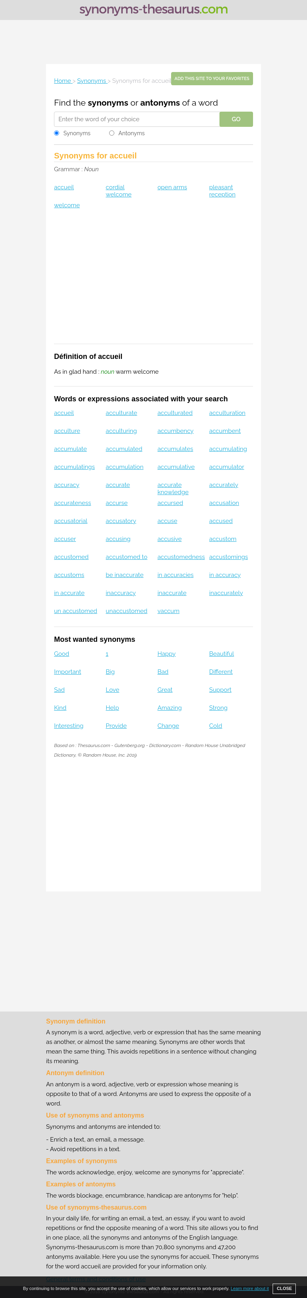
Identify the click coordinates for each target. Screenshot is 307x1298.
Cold (215, 725)
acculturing (121, 431)
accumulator (226, 467)
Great (165, 689)
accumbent (225, 431)
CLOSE (284, 1288)
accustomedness (181, 557)
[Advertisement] (153, 42)
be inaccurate (125, 575)
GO (236, 119)
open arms (172, 187)
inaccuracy (121, 593)
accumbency (175, 431)
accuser (65, 539)
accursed (170, 503)
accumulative (176, 467)
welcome (67, 205)
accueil (64, 187)
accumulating (228, 449)
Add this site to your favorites (212, 78)
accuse (167, 521)
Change (168, 725)
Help (112, 707)
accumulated (124, 449)
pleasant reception (222, 191)
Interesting (68, 725)
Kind (60, 707)
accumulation (125, 467)
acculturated (175, 413)
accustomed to (127, 557)
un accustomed (75, 611)
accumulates (175, 449)
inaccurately (226, 593)
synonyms (108, 103)
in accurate (69, 593)
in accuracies (175, 575)
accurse (117, 503)
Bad (163, 671)
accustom (222, 539)
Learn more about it (250, 1288)
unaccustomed (127, 611)
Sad (59, 689)
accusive (169, 539)
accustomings (228, 557)
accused (221, 521)
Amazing (169, 707)
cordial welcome (119, 191)
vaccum (168, 611)
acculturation (227, 413)
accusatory (121, 521)
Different (221, 671)
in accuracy (225, 575)
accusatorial (70, 521)
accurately (223, 485)
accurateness (72, 503)
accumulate (70, 449)
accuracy (66, 485)
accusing (118, 539)
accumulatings (74, 467)
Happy (166, 653)
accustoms (69, 575)
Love (113, 689)
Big (110, 671)
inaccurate (172, 593)
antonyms (160, 103)
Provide (116, 725)
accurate (118, 485)
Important (67, 671)
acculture (67, 431)
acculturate (122, 413)
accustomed (71, 557)
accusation (224, 503)
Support (220, 689)
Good (61, 653)
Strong (218, 707)
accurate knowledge (173, 488)
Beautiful (221, 653)
